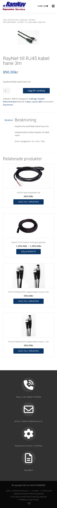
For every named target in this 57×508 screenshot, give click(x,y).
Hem (5, 20)
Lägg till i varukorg (36, 90)
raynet (35, 101)
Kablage (24, 20)
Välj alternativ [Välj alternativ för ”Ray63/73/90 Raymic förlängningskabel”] (28, 251)
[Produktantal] (6, 90)
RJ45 (40, 101)
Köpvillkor (46, 491)
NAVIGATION (13, 20)
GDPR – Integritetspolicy (17, 491)
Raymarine (8, 104)
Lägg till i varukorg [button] (28, 201)
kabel (28, 101)
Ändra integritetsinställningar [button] (29, 494)
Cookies (35, 491)
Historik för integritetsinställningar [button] (29, 497)
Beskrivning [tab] (8, 120)
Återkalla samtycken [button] (29, 500)
